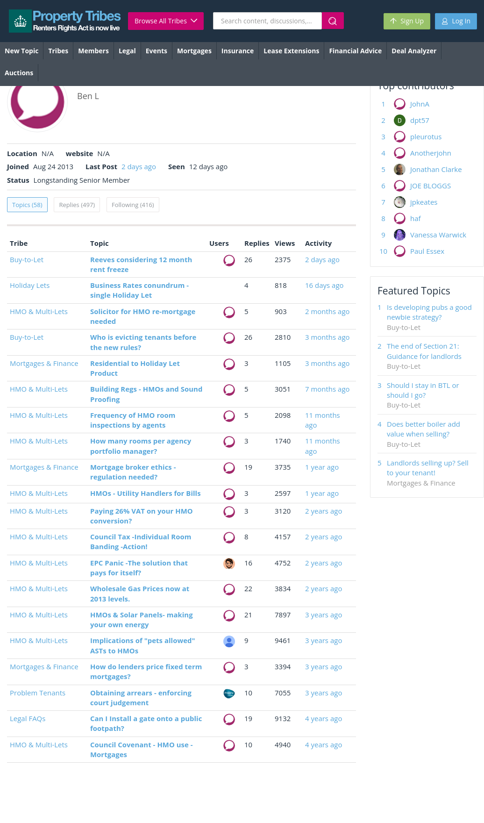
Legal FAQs (27, 718)
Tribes (58, 50)
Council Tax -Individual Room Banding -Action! (140, 541)
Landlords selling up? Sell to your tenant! (428, 467)
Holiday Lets (30, 285)
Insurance (237, 50)
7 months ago (327, 389)
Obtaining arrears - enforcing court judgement (141, 697)
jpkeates (424, 202)
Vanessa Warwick (438, 234)
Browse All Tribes (166, 20)
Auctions (19, 72)
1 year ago (322, 467)
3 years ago (323, 614)
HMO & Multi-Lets (39, 311)
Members (93, 50)
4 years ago (323, 718)
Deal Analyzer (413, 50)
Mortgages (194, 50)
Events (156, 50)
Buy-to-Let (26, 259)
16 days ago (324, 285)
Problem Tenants (37, 692)
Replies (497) (77, 204)
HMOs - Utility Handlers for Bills (145, 493)
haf (415, 218)
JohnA (419, 103)
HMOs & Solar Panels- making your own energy (141, 619)
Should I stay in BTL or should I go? (423, 390)
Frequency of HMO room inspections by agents (132, 419)
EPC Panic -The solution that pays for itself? (139, 567)
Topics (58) (27, 204)
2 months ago (327, 311)
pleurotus (425, 136)
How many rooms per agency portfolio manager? (140, 445)
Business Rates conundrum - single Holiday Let (139, 290)
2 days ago (138, 166)
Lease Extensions (291, 50)
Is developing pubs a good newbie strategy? (429, 312)
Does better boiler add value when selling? (423, 428)
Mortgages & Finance (44, 363)
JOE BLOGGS (430, 185)
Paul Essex (427, 251)
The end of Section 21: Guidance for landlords (424, 350)
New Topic (21, 50)
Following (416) (133, 204)
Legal (127, 50)
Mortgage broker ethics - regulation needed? (133, 471)
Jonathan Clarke (436, 169)
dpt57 (419, 120)
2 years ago (323, 510)
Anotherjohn (430, 152)
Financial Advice (355, 50)
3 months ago (327, 337)
